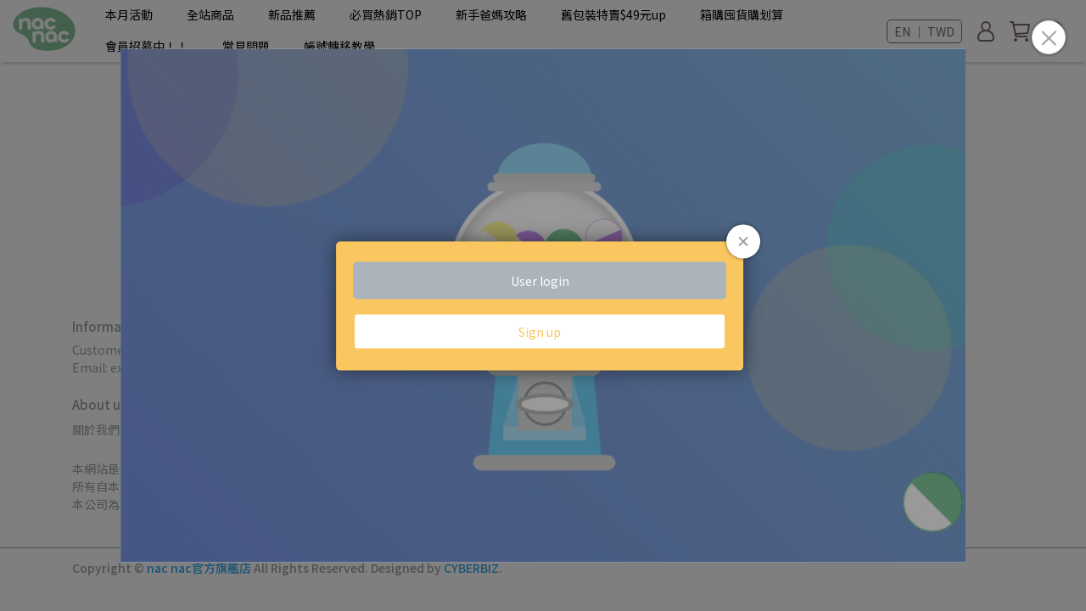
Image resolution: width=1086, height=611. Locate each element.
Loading (543, 306)
